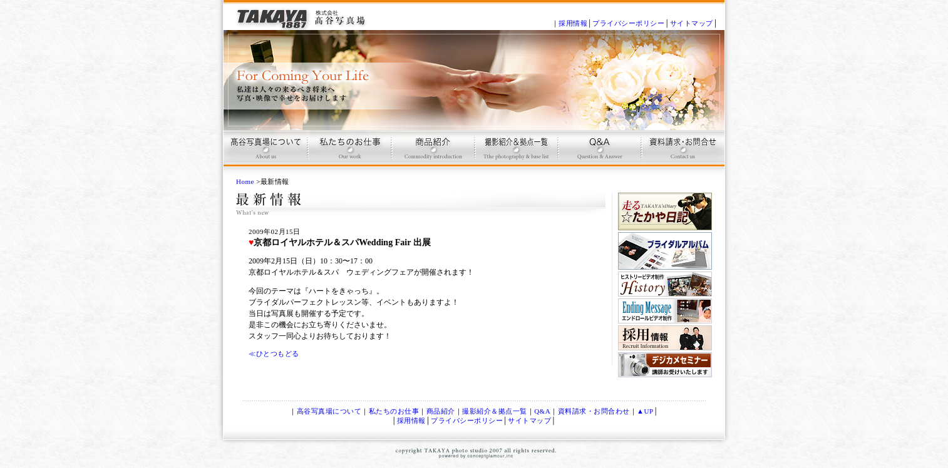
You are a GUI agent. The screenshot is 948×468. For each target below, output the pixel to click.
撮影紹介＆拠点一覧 (494, 411)
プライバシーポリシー (628, 23)
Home (245, 181)
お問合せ (681, 153)
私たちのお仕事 (394, 411)
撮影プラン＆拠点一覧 (515, 153)
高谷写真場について (265, 153)
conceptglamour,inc (480, 457)
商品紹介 (431, 153)
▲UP (645, 411)
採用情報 (573, 23)
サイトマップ (691, 23)
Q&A (542, 411)
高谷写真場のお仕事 (348, 153)
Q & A (598, 153)
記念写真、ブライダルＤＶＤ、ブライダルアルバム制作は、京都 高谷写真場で (302, 15)
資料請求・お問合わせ (594, 411)
